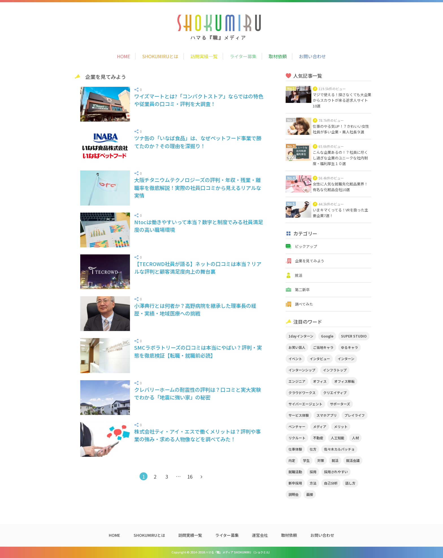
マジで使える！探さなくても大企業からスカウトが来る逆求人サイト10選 (342, 100)
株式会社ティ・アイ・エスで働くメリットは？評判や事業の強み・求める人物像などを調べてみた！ (197, 435)
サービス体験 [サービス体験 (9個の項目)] (298, 415)
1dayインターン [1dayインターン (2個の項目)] (300, 336)
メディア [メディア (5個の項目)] (319, 426)
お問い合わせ (312, 56)
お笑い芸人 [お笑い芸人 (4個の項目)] (296, 347)
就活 (298, 275)
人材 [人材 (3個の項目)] (355, 437)
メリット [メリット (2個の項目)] (341, 426)
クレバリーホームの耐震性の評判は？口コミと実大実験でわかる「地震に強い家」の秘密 (197, 393)
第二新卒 (302, 289)
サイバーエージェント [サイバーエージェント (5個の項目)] (305, 403)
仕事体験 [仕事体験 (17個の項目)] (295, 449)
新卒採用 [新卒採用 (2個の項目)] (295, 483)
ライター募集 (243, 56)
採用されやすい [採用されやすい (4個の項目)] (336, 471)
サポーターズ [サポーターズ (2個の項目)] (340, 403)
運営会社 (260, 535)
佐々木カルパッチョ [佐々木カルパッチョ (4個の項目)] (339, 449)
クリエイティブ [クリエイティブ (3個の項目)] (335, 392)
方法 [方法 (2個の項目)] (313, 483)
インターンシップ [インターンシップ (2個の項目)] (301, 369)
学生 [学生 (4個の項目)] (306, 460)
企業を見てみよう (309, 260)
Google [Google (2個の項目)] (327, 336)
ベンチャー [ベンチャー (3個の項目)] (296, 426)
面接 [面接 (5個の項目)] (309, 494)
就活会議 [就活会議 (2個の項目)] (353, 460)
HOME (123, 56)
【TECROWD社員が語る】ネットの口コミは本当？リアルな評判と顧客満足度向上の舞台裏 (197, 267)
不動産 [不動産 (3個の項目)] (318, 437)
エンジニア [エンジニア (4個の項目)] (296, 381)
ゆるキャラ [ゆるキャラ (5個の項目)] (349, 347)
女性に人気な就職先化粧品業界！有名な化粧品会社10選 (340, 186)
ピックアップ (306, 246)
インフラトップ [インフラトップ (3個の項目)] (335, 369)
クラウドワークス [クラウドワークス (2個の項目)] (302, 392)
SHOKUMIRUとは (160, 56)
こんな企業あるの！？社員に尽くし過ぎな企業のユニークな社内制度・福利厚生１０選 (340, 158)
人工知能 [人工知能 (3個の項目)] (337, 437)
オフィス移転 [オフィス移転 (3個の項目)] (344, 381)
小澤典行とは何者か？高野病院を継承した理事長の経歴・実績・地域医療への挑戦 (195, 309)
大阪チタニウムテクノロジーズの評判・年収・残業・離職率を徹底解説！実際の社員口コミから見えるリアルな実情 (197, 187)
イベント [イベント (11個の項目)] (295, 358)
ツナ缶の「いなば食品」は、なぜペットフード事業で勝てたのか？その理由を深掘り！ (197, 141)
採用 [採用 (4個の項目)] (313, 471)
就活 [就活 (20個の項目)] (335, 460)
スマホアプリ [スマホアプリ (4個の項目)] (326, 415)
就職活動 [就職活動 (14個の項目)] (295, 471)
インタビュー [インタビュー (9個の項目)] (320, 358)
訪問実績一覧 (204, 56)
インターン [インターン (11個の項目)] (346, 358)
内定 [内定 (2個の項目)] (291, 460)
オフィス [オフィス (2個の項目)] (320, 381)
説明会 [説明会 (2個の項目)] (293, 494)
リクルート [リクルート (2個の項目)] (296, 437)
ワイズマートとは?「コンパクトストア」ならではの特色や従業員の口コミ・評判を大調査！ (198, 99)
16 (190, 476)
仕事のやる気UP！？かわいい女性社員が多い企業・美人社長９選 (341, 129)
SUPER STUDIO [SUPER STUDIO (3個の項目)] (354, 336)
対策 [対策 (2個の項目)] (320, 460)
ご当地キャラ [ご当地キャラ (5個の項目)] (323, 347)
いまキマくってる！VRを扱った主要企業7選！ (340, 212)
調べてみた (304, 304)
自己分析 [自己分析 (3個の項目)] (331, 483)
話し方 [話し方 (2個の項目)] (350, 483)
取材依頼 (278, 56)
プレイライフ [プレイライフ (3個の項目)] (354, 415)
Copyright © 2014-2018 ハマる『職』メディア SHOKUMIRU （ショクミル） (221, 552)
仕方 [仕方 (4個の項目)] (313, 449)
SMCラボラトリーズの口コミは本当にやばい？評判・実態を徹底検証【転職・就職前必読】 (198, 351)
